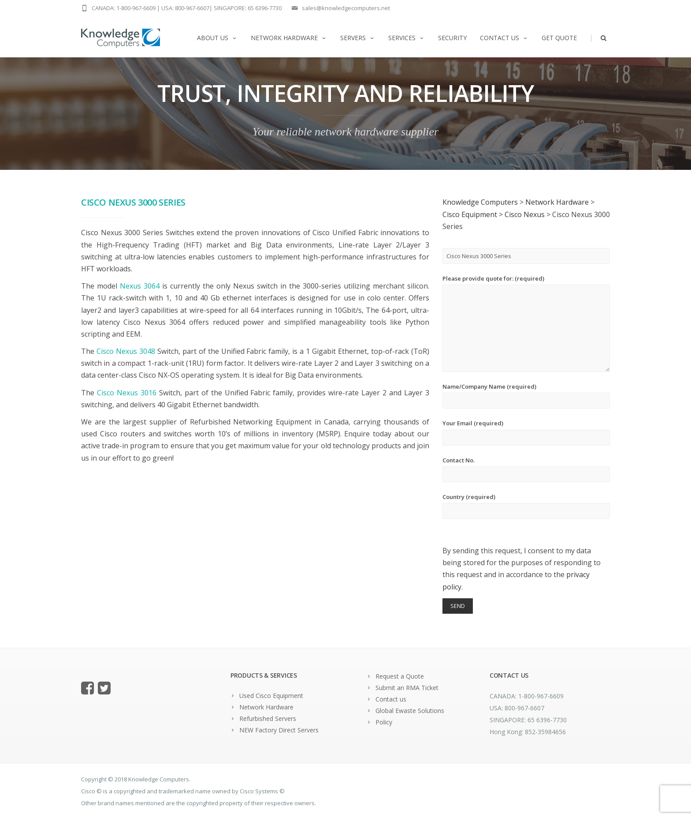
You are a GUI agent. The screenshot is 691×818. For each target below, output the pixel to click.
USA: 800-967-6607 (185, 8)
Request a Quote (399, 676)
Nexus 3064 (140, 286)
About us (217, 38)
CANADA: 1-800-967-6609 (124, 8)
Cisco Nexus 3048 (126, 351)
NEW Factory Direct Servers (279, 730)
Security (452, 38)
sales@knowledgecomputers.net (346, 8)
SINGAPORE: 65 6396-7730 (248, 8)
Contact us (504, 38)
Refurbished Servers (267, 718)
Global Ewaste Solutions (409, 710)
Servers (357, 38)
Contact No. (526, 469)
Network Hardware (289, 38)
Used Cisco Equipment (271, 695)
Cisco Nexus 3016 (126, 393)
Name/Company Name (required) (526, 396)
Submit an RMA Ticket (406, 687)
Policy (383, 722)
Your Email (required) (526, 432)
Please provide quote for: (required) (526, 323)
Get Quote (559, 38)
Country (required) (526, 506)
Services (406, 38)
